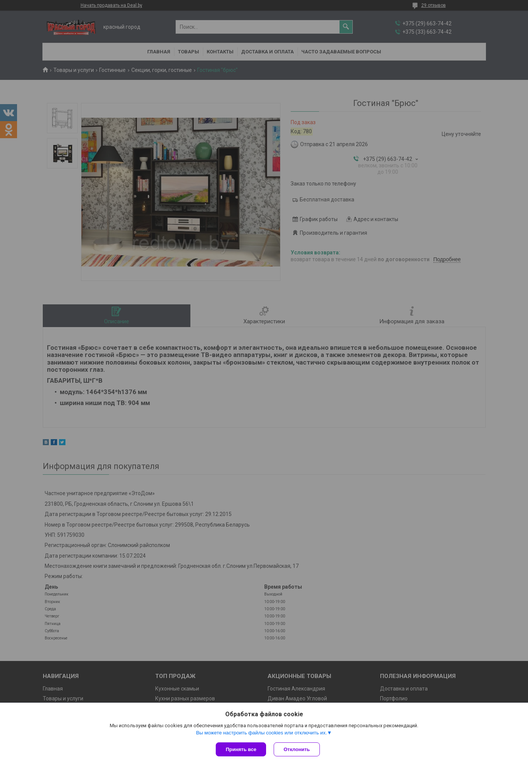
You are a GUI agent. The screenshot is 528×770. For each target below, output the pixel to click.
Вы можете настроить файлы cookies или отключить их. (261, 733)
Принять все (241, 749)
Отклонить (296, 749)
